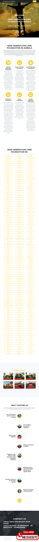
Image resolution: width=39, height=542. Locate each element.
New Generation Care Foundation (9, 1)
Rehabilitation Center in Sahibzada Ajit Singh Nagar (19, 239)
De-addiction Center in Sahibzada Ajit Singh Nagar (30, 239)
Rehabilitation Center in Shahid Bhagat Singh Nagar (19, 244)
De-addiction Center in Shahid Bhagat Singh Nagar (30, 244)
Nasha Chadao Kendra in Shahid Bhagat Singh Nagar (8, 244)
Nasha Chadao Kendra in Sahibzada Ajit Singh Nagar (8, 239)
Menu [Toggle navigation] (34, 1)
